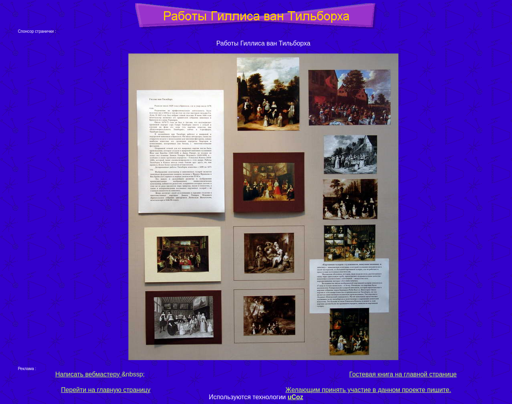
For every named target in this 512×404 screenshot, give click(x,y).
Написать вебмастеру (88, 374)
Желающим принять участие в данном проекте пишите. (368, 389)
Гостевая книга (371, 374)
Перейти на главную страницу (105, 389)
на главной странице (425, 374)
